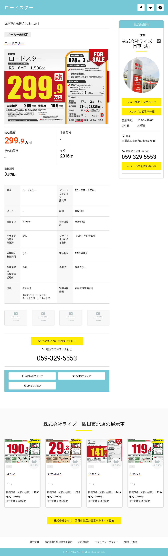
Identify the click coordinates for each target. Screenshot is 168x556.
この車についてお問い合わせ (57, 341)
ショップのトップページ (141, 102)
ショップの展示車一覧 (141, 111)
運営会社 (34, 542)
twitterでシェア (81, 376)
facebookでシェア (32, 376)
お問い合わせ (130, 542)
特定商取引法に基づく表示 (58, 542)
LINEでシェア (32, 385)
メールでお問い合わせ (141, 166)
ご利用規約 (83, 542)
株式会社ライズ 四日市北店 (141, 43)
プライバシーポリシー (106, 542)
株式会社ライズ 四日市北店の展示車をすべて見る (84, 520)
